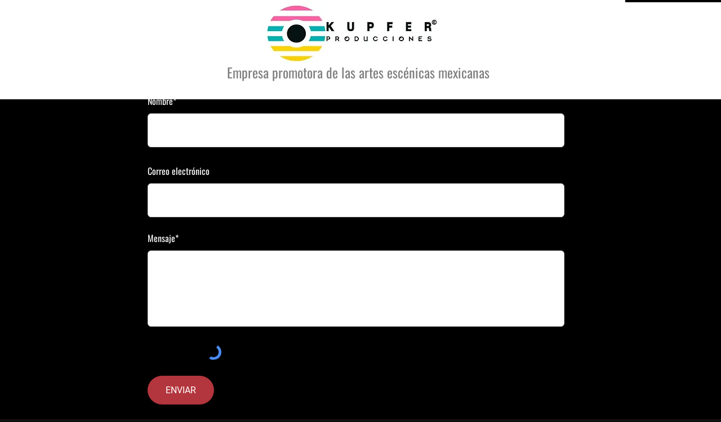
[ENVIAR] (181, 390)
